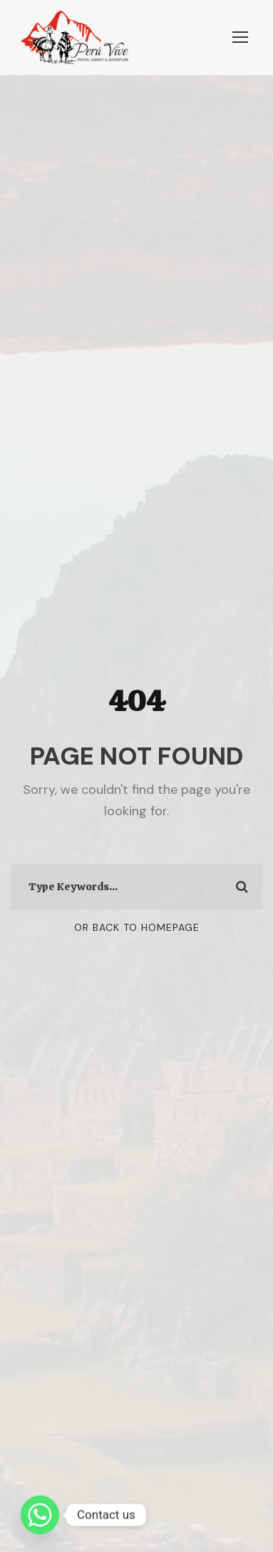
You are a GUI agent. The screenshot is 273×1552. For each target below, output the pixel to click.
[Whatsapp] (40, 1515)
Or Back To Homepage (137, 927)
